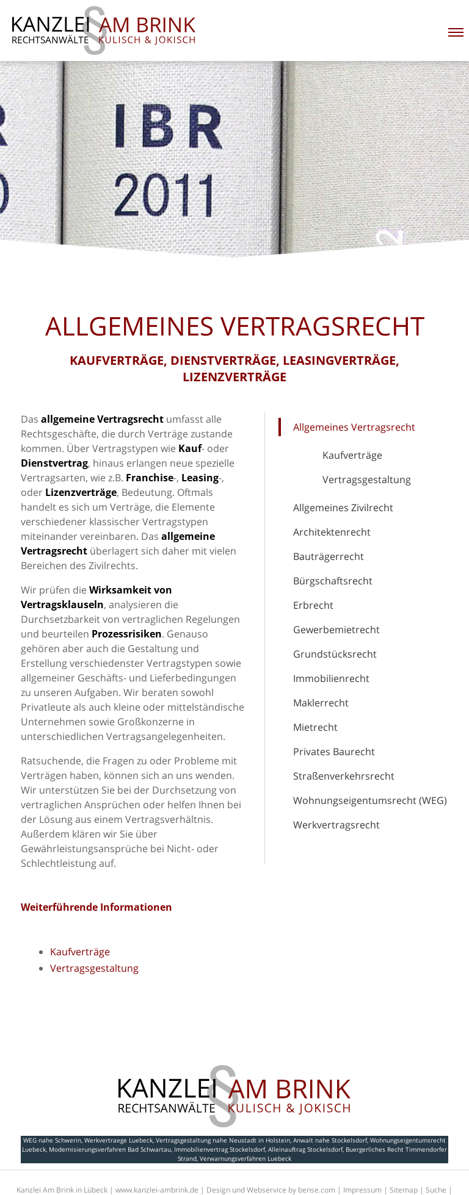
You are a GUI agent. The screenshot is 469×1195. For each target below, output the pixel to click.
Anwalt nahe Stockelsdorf (330, 1140)
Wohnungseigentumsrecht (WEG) (370, 800)
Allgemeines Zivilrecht (343, 507)
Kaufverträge (352, 455)
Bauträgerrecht (328, 556)
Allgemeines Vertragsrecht (354, 427)
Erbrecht (313, 605)
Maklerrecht (321, 702)
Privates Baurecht (334, 751)
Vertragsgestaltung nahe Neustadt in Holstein (223, 1140)
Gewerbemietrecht (336, 629)
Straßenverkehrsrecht (343, 776)
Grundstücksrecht (335, 654)
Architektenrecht (332, 532)
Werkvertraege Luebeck (118, 1140)
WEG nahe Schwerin (52, 1140)
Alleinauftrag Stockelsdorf (305, 1149)
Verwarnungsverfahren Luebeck (245, 1158)
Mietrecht (315, 727)
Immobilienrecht (331, 678)
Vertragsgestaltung (366, 479)
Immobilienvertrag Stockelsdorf (219, 1149)
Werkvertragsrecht (336, 824)
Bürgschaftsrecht (333, 580)
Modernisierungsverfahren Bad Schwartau (110, 1149)
